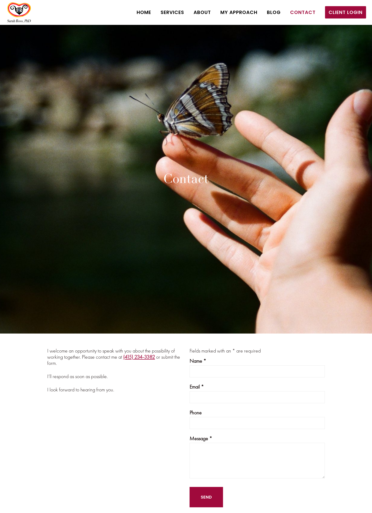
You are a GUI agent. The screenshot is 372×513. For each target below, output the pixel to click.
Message (201, 438)
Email (197, 386)
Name (198, 360)
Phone (196, 412)
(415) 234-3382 (139, 356)
